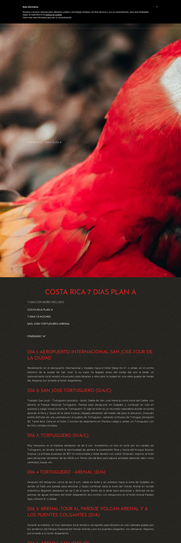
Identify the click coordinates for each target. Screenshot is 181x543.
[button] (157, 7)
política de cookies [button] (53, 15)
